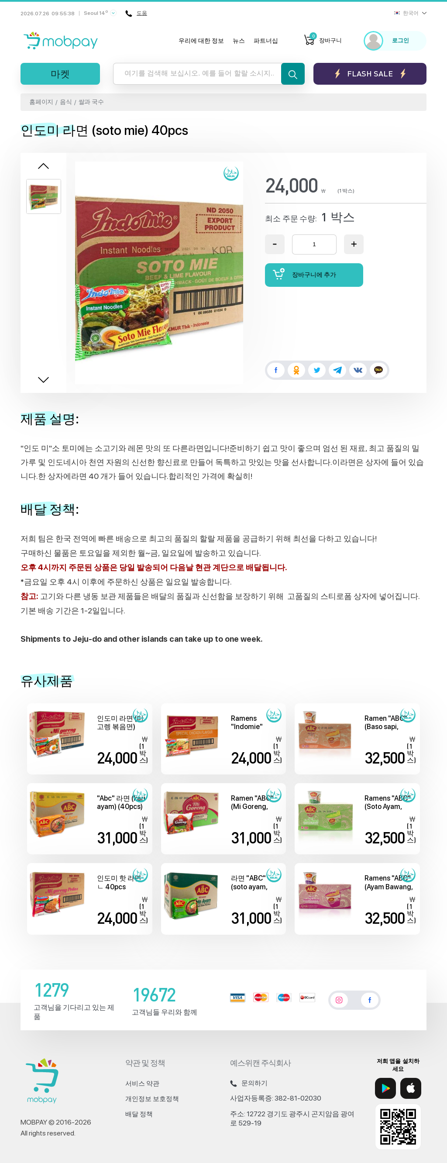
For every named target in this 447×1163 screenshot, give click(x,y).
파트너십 (266, 40)
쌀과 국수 (91, 101)
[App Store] (410, 1088)
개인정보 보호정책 (152, 1099)
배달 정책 (139, 1114)
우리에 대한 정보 (201, 40)
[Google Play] (385, 1088)
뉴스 (239, 40)
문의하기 (249, 1083)
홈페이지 (41, 101)
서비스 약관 (142, 1083)
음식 (66, 101)
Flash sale (370, 73)
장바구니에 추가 (305, 274)
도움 (136, 13)
